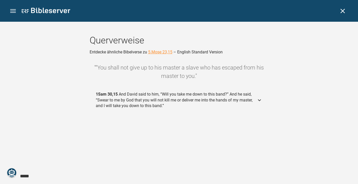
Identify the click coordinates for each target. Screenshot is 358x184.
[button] (13, 11)
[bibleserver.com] (46, 11)
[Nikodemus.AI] (11, 172)
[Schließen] (343, 11)
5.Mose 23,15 (160, 52)
